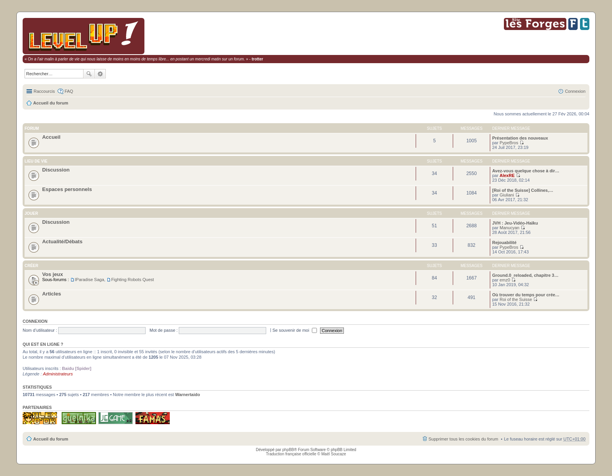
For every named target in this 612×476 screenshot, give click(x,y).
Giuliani (507, 195)
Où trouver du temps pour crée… (525, 294)
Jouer (31, 213)
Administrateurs (58, 374)
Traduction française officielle (291, 454)
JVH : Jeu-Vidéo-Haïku (515, 223)
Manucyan (509, 227)
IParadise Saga (89, 279)
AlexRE (507, 175)
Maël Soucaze (333, 454)
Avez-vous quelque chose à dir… (525, 170)
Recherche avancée (100, 73)
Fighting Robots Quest (132, 279)
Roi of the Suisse (516, 299)
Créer (31, 266)
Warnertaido (187, 394)
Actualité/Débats (62, 241)
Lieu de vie (36, 161)
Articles (51, 294)
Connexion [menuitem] (575, 91)
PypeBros (509, 142)
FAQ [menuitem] (68, 91)
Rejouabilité (504, 242)
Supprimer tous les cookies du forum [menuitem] (463, 439)
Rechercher (89, 73)
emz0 (505, 280)
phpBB (288, 450)
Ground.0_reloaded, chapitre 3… (525, 275)
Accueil (51, 137)
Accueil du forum (50, 103)
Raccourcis (44, 91)
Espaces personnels (67, 189)
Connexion (35, 321)
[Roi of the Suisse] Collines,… (522, 190)
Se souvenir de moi (294, 330)
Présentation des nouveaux (520, 138)
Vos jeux (52, 274)
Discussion (55, 170)
